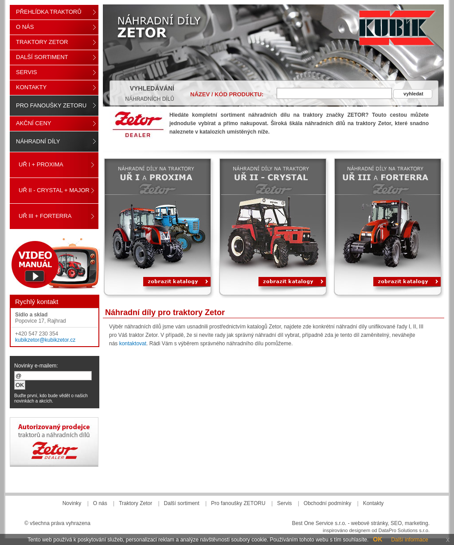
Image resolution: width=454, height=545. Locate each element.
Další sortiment (42, 57)
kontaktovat (132, 343)
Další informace (409, 540)
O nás (25, 27)
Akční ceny (33, 123)
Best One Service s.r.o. (319, 523)
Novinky (72, 503)
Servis (26, 72)
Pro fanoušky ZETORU (51, 105)
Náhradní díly (38, 141)
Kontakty (31, 87)
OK (377, 539)
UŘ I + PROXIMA (41, 164)
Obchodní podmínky (327, 503)
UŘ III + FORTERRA (45, 216)
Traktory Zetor (42, 42)
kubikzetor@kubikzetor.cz (45, 340)
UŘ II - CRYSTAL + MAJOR (54, 190)
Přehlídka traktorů (49, 11)
